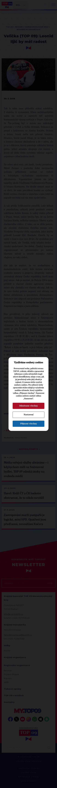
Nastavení (28, 415)
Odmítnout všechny (28, 406)
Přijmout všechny (28, 424)
